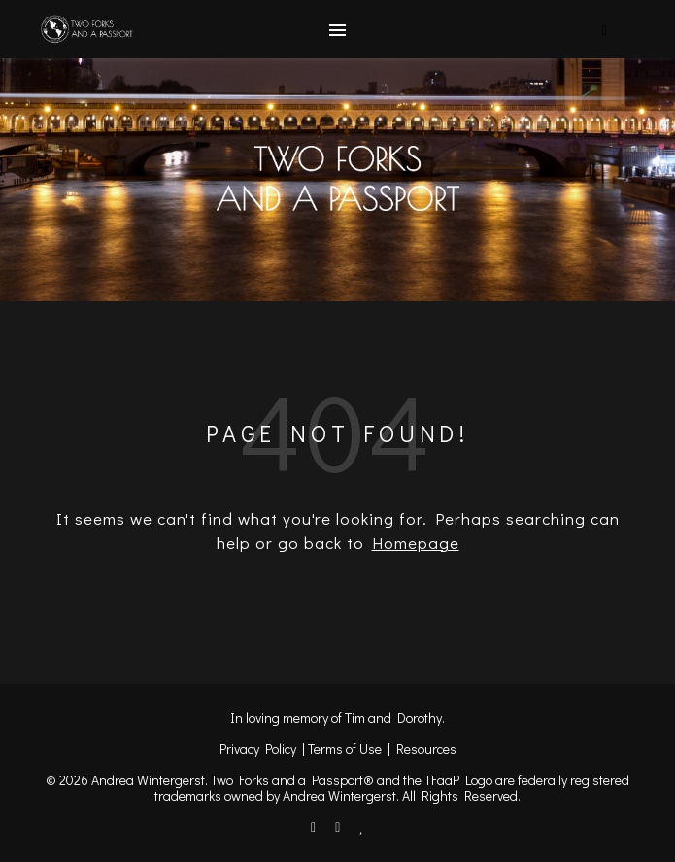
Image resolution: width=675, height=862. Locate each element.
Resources (426, 749)
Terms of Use (345, 749)
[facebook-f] (315, 826)
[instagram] (339, 826)
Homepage (415, 543)
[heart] (361, 826)
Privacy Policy (257, 749)
